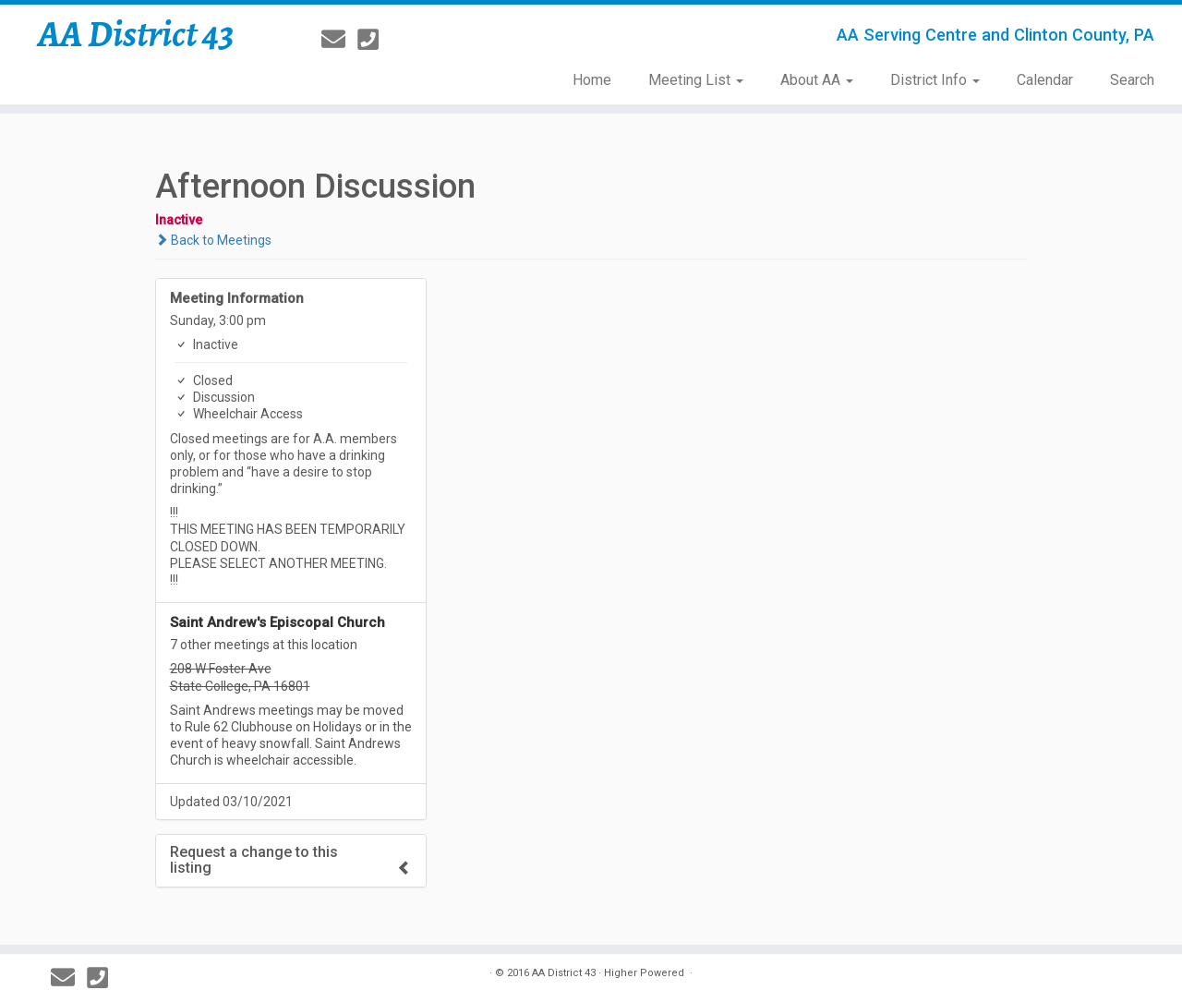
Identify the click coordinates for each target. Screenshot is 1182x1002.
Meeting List (695, 80)
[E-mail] (339, 40)
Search (1132, 80)
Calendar (1045, 80)
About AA (816, 80)
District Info (935, 80)
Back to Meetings (213, 240)
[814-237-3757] (374, 40)
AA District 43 (136, 34)
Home (592, 80)
